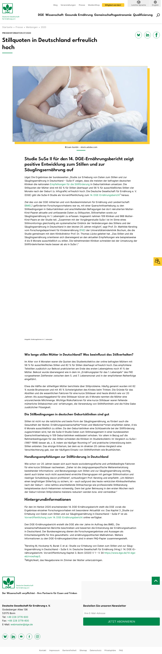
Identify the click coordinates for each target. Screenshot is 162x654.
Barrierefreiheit (69, 650)
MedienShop (94, 5)
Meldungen (32, 27)
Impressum (54, 650)
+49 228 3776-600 (17, 616)
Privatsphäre (110, 650)
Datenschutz (95, 650)
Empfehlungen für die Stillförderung (70, 184)
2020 (43, 27)
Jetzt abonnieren (121, 621)
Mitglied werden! (113, 5)
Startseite (7, 27)
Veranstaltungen (68, 5)
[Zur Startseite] (14, 12)
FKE (82, 230)
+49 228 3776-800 (18, 620)
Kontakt (42, 650)
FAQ (121, 650)
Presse (82, 5)
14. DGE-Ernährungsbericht (105, 195)
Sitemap (83, 650)
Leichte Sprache (138, 5)
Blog (55, 5)
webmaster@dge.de (22, 624)
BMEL (28, 205)
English (155, 5)
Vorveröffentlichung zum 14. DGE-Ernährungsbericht (54, 517)
